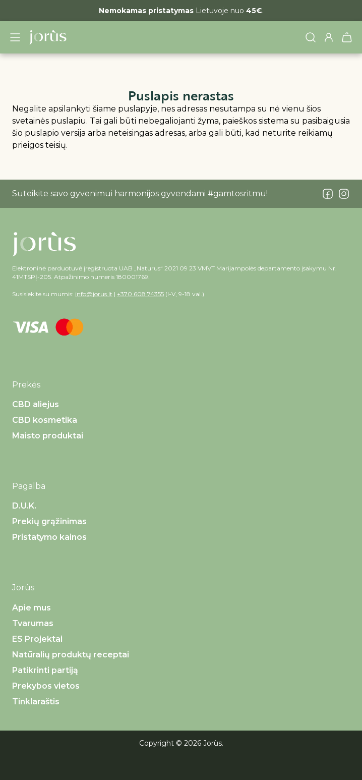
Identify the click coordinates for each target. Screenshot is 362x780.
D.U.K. (24, 506)
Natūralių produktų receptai (70, 654)
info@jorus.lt (93, 294)
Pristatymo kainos (49, 537)
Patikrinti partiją (45, 670)
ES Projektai (37, 639)
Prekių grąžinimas (49, 521)
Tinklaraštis (35, 701)
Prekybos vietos (46, 686)
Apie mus (31, 607)
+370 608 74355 (140, 294)
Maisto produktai (47, 435)
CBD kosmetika (44, 420)
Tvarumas (32, 623)
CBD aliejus (35, 404)
